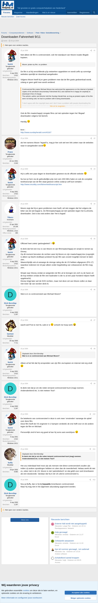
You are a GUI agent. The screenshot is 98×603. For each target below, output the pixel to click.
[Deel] (91, 50)
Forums (6, 12)
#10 (94, 414)
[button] (57, 12)
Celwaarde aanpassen (64, 541)
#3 (94, 169)
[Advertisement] (47, 26)
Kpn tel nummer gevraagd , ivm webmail (72, 549)
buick (5, 41)
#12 (94, 480)
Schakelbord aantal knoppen (67, 558)
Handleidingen (32, 12)
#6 (94, 290)
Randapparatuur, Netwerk (64, 528)
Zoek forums (20, 17)
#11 (94, 449)
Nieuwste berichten (60, 519)
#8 (94, 349)
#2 (94, 138)
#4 (94, 204)
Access (57, 562)
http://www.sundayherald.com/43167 (36, 132)
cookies (26, 590)
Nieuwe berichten (7, 17)
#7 (94, 320)
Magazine (18, 12)
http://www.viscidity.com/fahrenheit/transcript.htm (41, 184)
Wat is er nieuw (48, 12)
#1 (94, 50)
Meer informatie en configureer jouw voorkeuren (21, 598)
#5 (94, 239)
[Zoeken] (94, 12)
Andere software (61, 554)
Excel (57, 537)
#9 (94, 383)
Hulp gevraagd (61, 532)
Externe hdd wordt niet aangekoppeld (71, 523)
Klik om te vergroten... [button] (58, 106)
